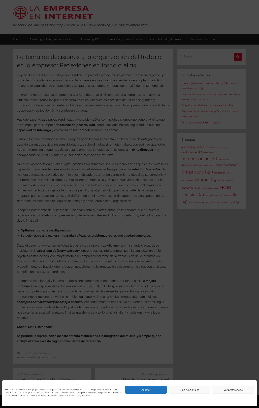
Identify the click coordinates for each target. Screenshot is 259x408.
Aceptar (145, 389)
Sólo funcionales (189, 389)
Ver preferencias (233, 389)
